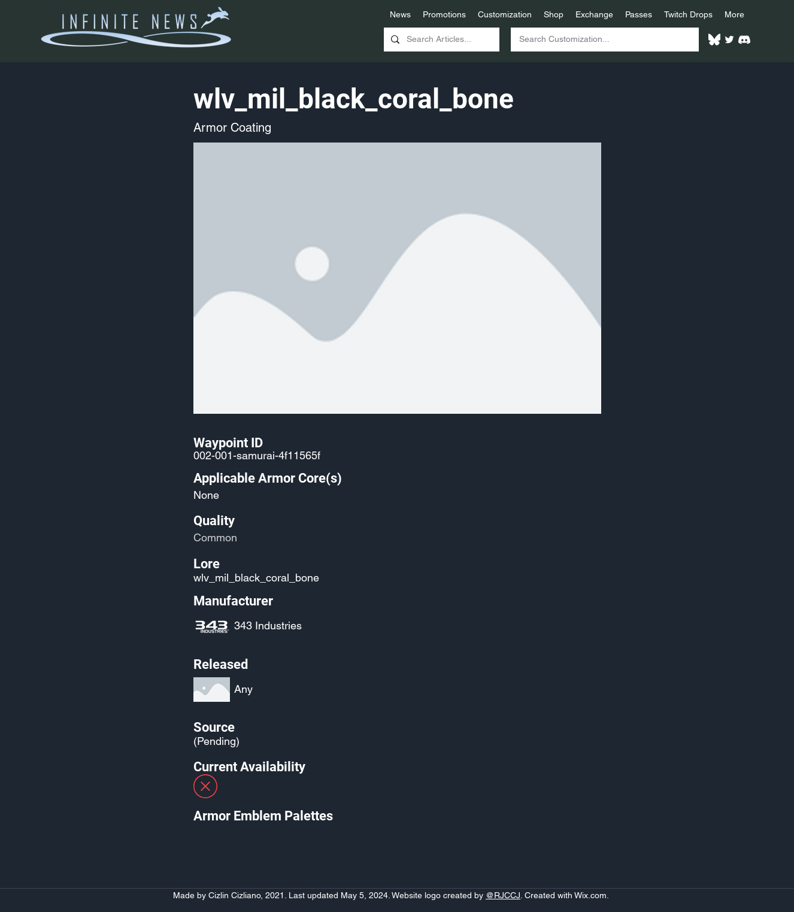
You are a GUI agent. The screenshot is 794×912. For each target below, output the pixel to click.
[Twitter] (729, 40)
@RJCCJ (503, 895)
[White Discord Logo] (744, 40)
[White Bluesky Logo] (714, 40)
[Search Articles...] (440, 39)
